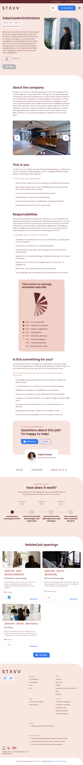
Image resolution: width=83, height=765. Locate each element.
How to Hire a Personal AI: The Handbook (47, 744)
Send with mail (37, 470)
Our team (59, 682)
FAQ (30, 688)
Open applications (62, 711)
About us (59, 679)
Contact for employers (63, 702)
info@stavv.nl (57, 2)
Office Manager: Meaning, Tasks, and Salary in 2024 (48, 741)
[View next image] (66, 138)
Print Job (19, 470)
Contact (58, 694)
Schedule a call (61, 708)
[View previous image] (17, 138)
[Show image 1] (41, 153)
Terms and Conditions (36, 702)
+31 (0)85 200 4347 (73, 2)
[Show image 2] (44, 153)
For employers (34, 679)
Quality (58, 685)
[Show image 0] (39, 153)
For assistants (33, 682)
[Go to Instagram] (10, 678)
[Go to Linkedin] (4, 678)
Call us (45, 441)
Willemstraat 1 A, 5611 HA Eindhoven (42, 726)
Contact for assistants (63, 705)
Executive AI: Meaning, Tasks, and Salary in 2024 (49, 738)
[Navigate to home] (10, 8)
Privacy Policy (33, 705)
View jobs (41, 655)
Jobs (30, 685)
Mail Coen (29, 441)
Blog (57, 691)
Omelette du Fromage (60, 761)
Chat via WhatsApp (62, 714)
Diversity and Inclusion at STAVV (66, 688)
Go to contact (67, 8)
